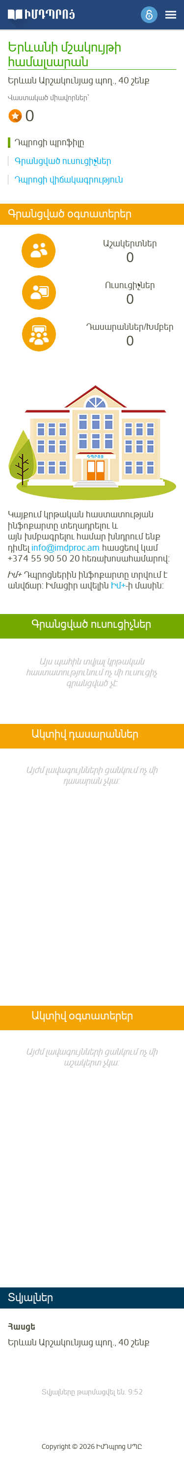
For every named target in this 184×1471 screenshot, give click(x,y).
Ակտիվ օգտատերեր (82, 1016)
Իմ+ (118, 585)
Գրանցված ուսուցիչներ (63, 161)
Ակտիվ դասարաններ (84, 734)
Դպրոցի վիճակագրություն (69, 179)
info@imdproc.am (65, 547)
